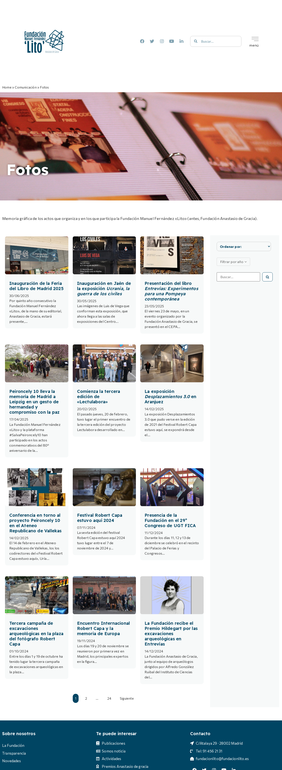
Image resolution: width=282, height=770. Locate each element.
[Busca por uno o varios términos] (238, 276)
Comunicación (25, 87)
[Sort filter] (244, 246)
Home (7, 87)
